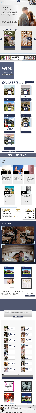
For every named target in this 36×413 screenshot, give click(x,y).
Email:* (3, 374)
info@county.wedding (15, 407)
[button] (1, 39)
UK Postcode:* (19, 374)
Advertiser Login (31, 407)
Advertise (33, 408)
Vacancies (33, 409)
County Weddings (11, 405)
